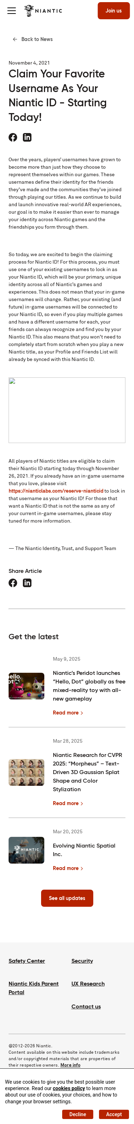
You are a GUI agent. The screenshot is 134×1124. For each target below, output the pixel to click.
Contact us (86, 1006)
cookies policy (69, 1088)
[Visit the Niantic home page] (43, 11)
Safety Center (27, 961)
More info (70, 1065)
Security (82, 961)
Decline (77, 1114)
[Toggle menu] (11, 10)
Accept (114, 1114)
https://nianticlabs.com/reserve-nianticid (56, 491)
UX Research (88, 983)
